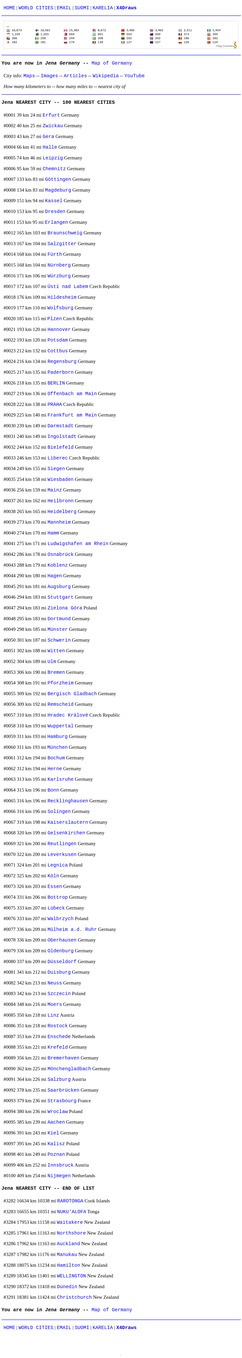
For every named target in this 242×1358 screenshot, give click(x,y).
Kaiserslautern (67, 822)
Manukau (67, 1254)
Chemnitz (54, 169)
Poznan (56, 1154)
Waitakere (70, 1222)
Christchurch (74, 1297)
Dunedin (67, 1287)
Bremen (56, 672)
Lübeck (56, 908)
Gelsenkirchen (66, 833)
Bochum (56, 758)
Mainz (54, 490)
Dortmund (59, 619)
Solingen (59, 811)
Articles (75, 76)
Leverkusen (62, 854)
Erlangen (56, 222)
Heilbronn (60, 501)
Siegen (56, 469)
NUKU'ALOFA (71, 1212)
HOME (9, 8)
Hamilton (68, 1265)
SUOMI (82, 8)
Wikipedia (106, 76)
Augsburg (59, 587)
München (57, 747)
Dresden (55, 212)
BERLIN (56, 383)
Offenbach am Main (72, 394)
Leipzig (53, 158)
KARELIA (103, 8)
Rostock (57, 1026)
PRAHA (54, 404)
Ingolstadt (62, 436)
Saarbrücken (63, 1090)
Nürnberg (59, 265)
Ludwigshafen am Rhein (78, 544)
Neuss (54, 983)
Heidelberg (62, 512)
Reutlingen (62, 844)
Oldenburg (60, 951)
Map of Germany (112, 63)
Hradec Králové (67, 715)
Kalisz (56, 1144)
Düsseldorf (62, 962)
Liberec (57, 458)
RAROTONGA (70, 1201)
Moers (54, 1004)
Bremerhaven (63, 1058)
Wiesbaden (60, 479)
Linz (53, 1015)
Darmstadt (60, 426)
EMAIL (64, 8)
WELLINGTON (71, 1276)
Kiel (53, 1133)
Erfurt (51, 115)
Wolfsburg (60, 308)
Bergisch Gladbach (72, 694)
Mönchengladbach (69, 1069)
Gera (48, 137)
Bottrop (57, 897)
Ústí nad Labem (67, 286)
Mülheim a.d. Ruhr (72, 929)
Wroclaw (57, 1112)
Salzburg (59, 1079)
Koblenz (57, 565)
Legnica (57, 865)
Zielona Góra (64, 608)
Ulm (51, 662)
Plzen (54, 319)
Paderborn (60, 372)
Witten (56, 651)
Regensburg (62, 361)
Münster (57, 629)
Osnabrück (60, 554)
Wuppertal (60, 726)
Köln (53, 876)
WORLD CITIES (36, 8)
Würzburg (59, 276)
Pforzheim (60, 683)
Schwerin (59, 640)
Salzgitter (62, 244)
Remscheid (60, 704)
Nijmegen (59, 1176)
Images (49, 76)
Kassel (53, 201)
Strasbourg (62, 1101)
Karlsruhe (60, 779)
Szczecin (59, 994)
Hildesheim (62, 297)
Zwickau (53, 126)
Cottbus (57, 351)
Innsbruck (60, 1165)
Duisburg (59, 972)
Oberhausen (62, 940)
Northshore (71, 1233)
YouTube (134, 76)
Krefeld (57, 1047)
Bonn (53, 790)
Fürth (54, 254)
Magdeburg (58, 190)
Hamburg (57, 736)
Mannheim (59, 522)
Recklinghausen (67, 801)
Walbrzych (60, 919)
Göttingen (58, 179)
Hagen (54, 576)
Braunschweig (64, 233)
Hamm (53, 533)
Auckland (68, 1244)
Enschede (59, 1037)
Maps (29, 76)
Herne (54, 769)
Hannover (59, 329)
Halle (50, 147)
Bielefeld (60, 447)
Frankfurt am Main (72, 415)
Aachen (56, 1122)
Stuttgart (60, 597)
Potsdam (57, 340)
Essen (54, 886)
